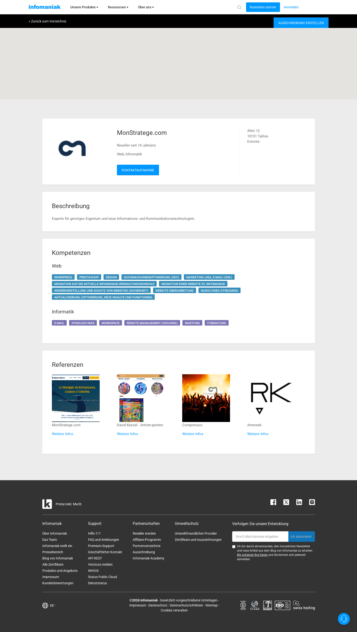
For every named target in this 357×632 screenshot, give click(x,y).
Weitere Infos (62, 434)
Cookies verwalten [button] (174, 610)
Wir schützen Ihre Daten (252, 555)
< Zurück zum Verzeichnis (47, 21)
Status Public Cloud (102, 577)
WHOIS (93, 571)
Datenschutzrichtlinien (186, 605)
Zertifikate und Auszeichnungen (198, 540)
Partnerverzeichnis (146, 546)
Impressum (50, 577)
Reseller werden (144, 533)
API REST (95, 558)
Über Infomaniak (54, 533)
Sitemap (211, 605)
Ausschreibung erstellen (301, 23)
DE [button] (53, 605)
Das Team (49, 540)
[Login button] (263, 7)
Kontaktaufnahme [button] (138, 170)
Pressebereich (52, 552)
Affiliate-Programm (147, 540)
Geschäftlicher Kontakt (105, 552)
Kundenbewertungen (57, 583)
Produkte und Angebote (59, 571)
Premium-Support (101, 546)
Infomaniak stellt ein (57, 546)
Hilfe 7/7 (94, 533)
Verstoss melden (100, 564)
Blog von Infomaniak (57, 558)
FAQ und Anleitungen (103, 540)
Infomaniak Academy (148, 558)
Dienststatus (97, 583)
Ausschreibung (144, 552)
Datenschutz (157, 605)
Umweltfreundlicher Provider (196, 533)
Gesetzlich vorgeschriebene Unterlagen (188, 600)
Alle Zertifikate (52, 564)
